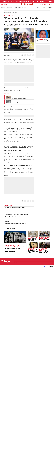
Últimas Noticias (3, 7)
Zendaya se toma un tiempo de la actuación (12, 216)
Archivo (13, 7)
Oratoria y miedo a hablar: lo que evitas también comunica (15, 223)
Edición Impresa (9, 7)
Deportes (33, 1)
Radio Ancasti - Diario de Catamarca (4, 4)
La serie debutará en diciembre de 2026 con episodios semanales (16, 214)
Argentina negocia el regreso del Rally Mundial (13, 209)
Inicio (9, 1)
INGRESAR (51, 1)
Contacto (25, 7)
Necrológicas (21, 7)
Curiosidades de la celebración (10, 212)
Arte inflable (7, 221)
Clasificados (17, 7)
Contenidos (42, 1)
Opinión (37, 1)
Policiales (21, 1)
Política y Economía (14, 1)
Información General (27, 1)
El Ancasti (6, 12)
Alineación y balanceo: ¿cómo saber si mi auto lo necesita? (15, 207)
